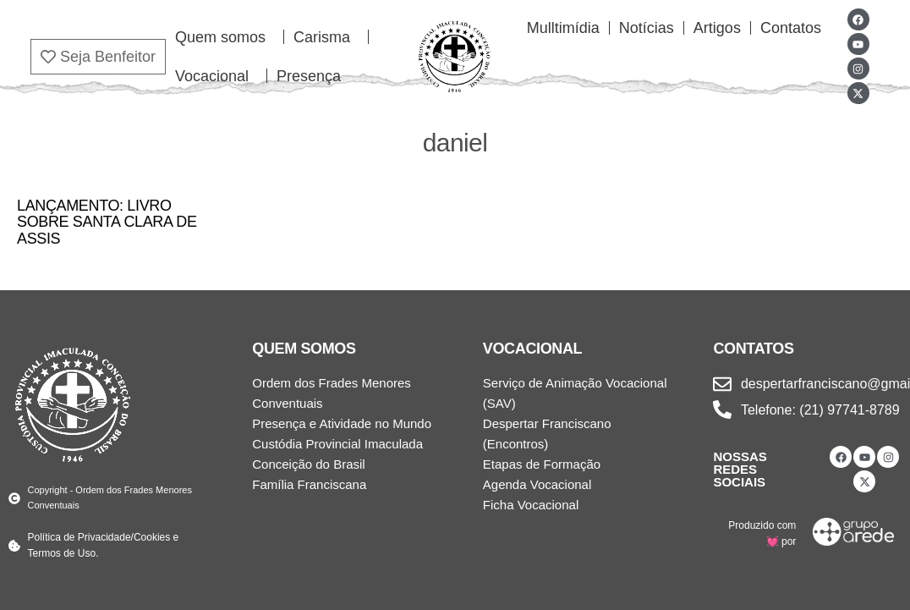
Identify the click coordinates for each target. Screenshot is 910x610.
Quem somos (224, 37)
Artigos (717, 27)
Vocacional (216, 76)
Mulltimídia (563, 27)
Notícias (646, 27)
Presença (309, 76)
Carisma (326, 37)
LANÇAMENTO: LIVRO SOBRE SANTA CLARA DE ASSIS (107, 222)
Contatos (790, 27)
